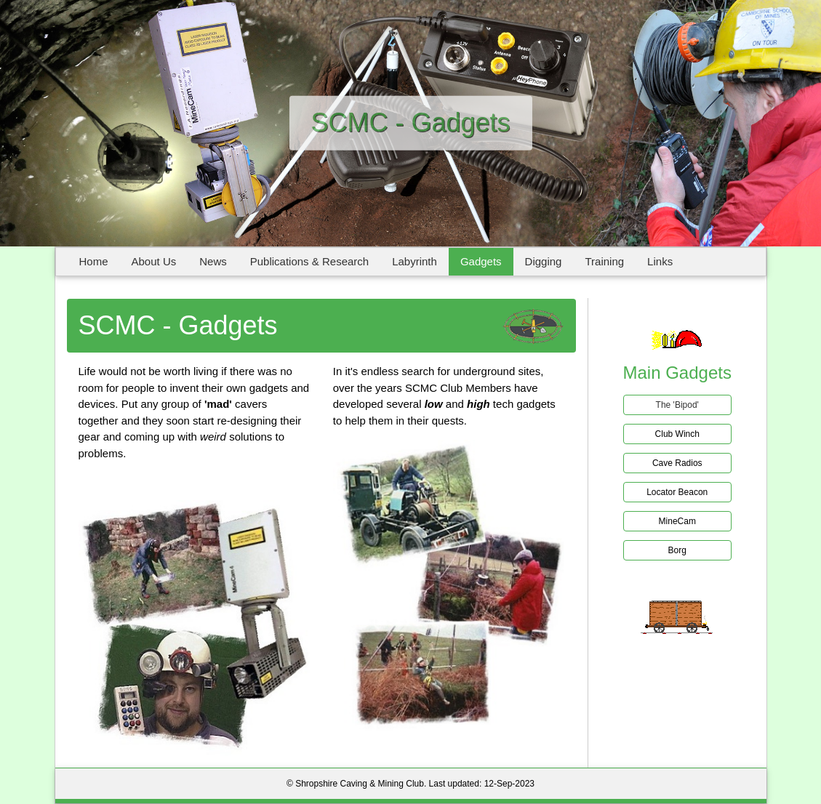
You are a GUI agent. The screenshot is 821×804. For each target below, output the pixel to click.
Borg (677, 550)
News (213, 261)
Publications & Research (309, 261)
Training (604, 261)
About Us (154, 261)
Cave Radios (677, 463)
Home (93, 261)
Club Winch (677, 434)
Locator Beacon (677, 492)
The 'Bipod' (677, 405)
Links (660, 261)
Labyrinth (414, 261)
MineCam (677, 521)
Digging (543, 261)
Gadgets (481, 261)
